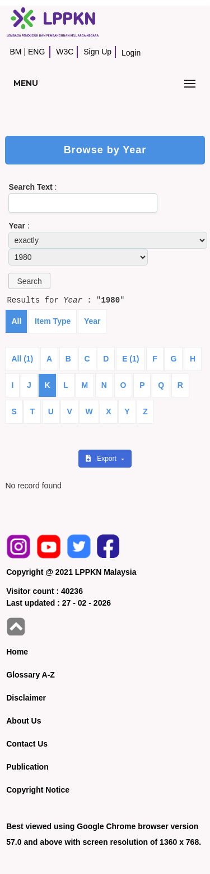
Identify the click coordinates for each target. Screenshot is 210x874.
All (16, 321)
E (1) (130, 358)
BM (15, 51)
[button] (29, 281)
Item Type (53, 321)
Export (102, 459)
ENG (36, 51)
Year (92, 321)
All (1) (22, 358)
